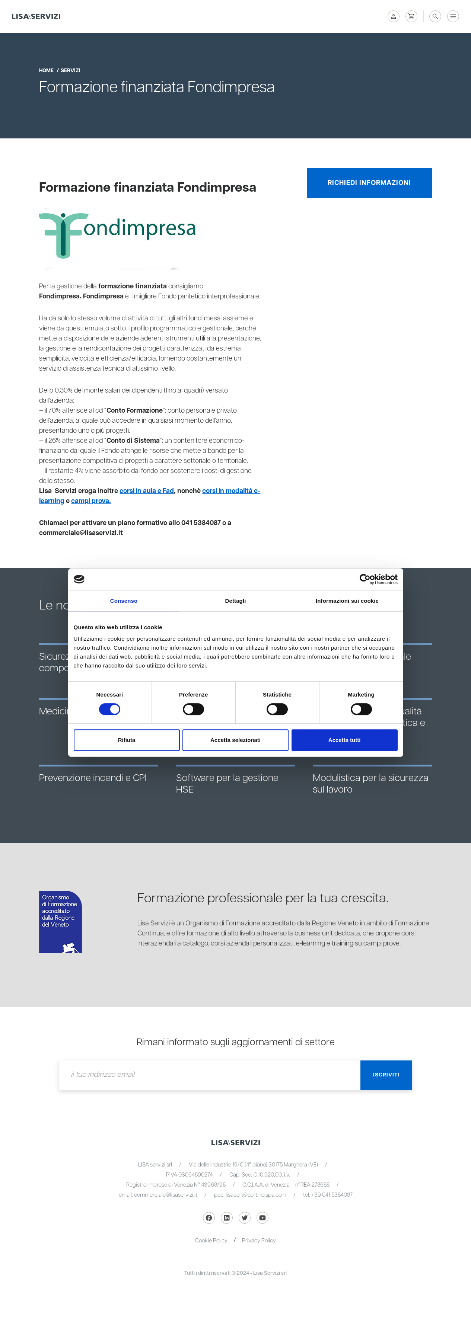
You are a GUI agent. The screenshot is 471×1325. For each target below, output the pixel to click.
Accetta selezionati (235, 740)
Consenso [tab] (123, 601)
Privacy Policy (259, 1241)
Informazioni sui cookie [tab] (347, 601)
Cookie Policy (211, 1241)
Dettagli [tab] (235, 601)
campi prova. (92, 501)
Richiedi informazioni (369, 183)
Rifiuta (127, 740)
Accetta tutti (344, 740)
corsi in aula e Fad (147, 491)
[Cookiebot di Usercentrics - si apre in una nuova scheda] (365, 579)
